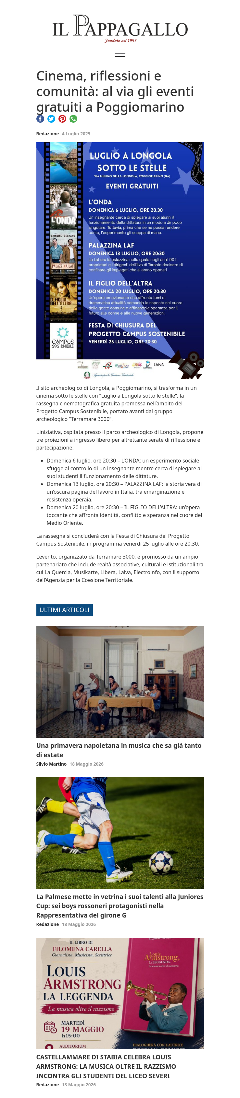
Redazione (47, 133)
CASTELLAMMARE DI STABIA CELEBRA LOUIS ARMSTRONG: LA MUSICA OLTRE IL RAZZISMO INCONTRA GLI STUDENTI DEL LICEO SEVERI (106, 1066)
